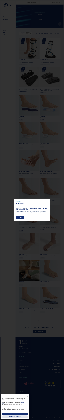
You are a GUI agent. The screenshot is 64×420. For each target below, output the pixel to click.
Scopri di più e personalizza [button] (15, 416)
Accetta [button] (15, 413)
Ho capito (20, 217)
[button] (27, 396)
